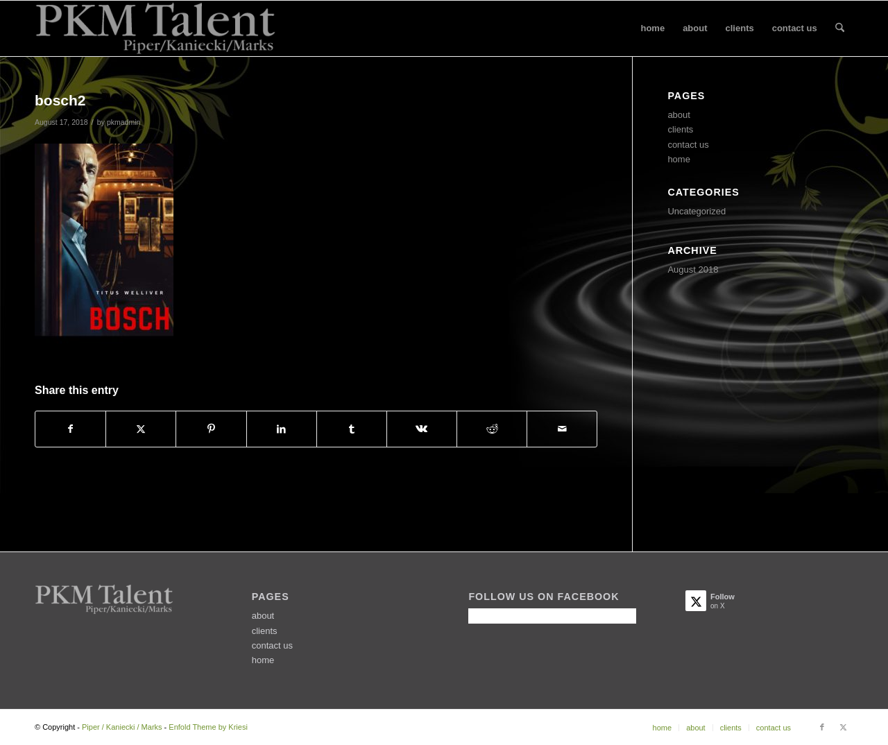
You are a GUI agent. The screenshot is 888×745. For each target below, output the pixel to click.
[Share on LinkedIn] (281, 429)
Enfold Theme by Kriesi (208, 727)
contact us (687, 144)
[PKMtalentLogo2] (155, 28)
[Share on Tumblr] (351, 429)
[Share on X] (141, 429)
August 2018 (692, 269)
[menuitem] (652, 28)
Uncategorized (696, 211)
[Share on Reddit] (492, 429)
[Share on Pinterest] (211, 429)
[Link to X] (842, 727)
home (678, 159)
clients (680, 129)
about (678, 115)
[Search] (839, 28)
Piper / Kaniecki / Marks (122, 727)
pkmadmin (124, 122)
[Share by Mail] (562, 429)
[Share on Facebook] (70, 429)
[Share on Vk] (421, 429)
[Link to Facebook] (822, 727)
